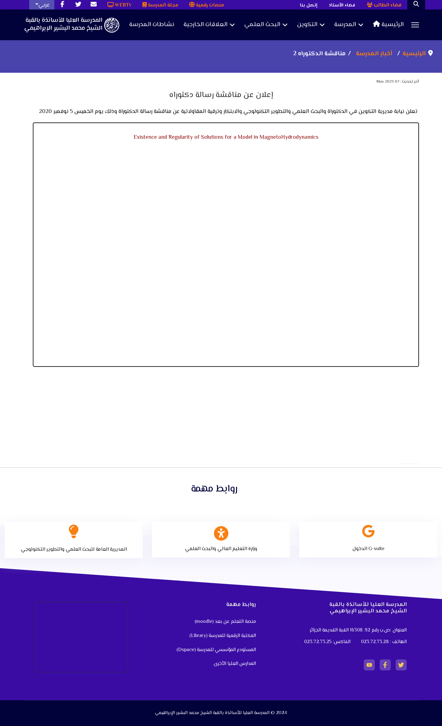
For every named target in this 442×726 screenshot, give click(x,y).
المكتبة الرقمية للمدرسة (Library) (222, 636)
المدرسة (345, 24)
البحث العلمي (262, 24)
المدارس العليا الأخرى (235, 664)
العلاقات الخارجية (205, 24)
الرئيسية (388, 24)
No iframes (226, 254)
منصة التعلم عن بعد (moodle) (224, 622)
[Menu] (415, 25)
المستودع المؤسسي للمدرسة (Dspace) (216, 650)
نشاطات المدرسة (151, 24)
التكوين (307, 24)
